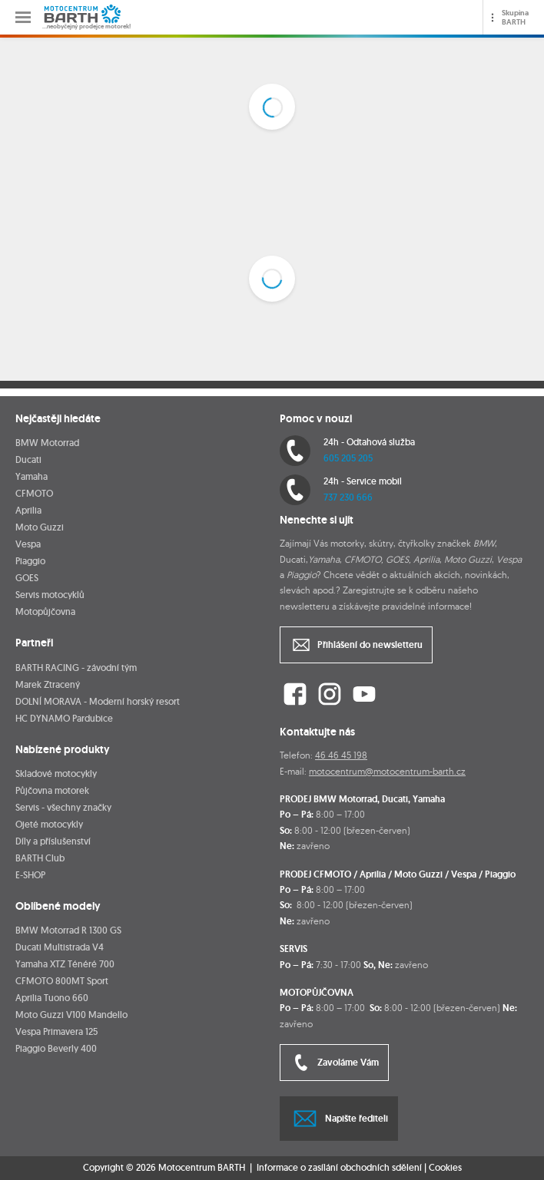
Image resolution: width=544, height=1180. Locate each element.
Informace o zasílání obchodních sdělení (339, 1167)
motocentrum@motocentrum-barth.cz (387, 771)
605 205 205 (348, 458)
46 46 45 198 (341, 755)
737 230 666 (348, 497)
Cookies (445, 1167)
